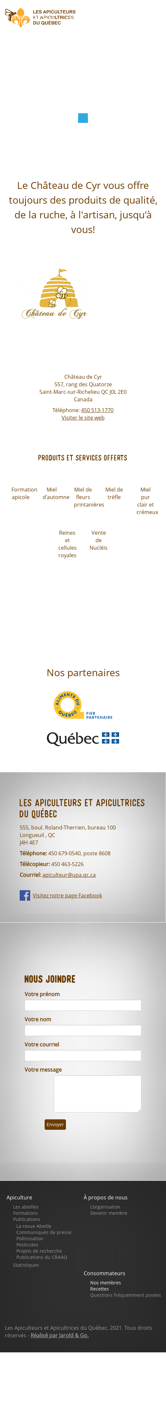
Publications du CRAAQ (41, 1257)
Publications (26, 1219)
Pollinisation (29, 1238)
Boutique (23, 34)
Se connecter (29, 72)
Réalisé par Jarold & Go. (60, 1335)
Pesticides (27, 1245)
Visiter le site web (83, 417)
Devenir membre (108, 1213)
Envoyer (55, 1124)
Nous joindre (109, 53)
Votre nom (38, 1019)
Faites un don (75, 34)
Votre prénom (42, 994)
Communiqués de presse (44, 1232)
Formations (25, 1213)
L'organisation (105, 1207)
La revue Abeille (34, 1226)
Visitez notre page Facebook (67, 895)
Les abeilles (26, 1207)
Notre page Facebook (41, 53)
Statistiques (26, 1265)
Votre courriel (42, 1044)
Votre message (43, 1069)
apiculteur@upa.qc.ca (69, 874)
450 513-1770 (97, 410)
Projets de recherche (39, 1251)
